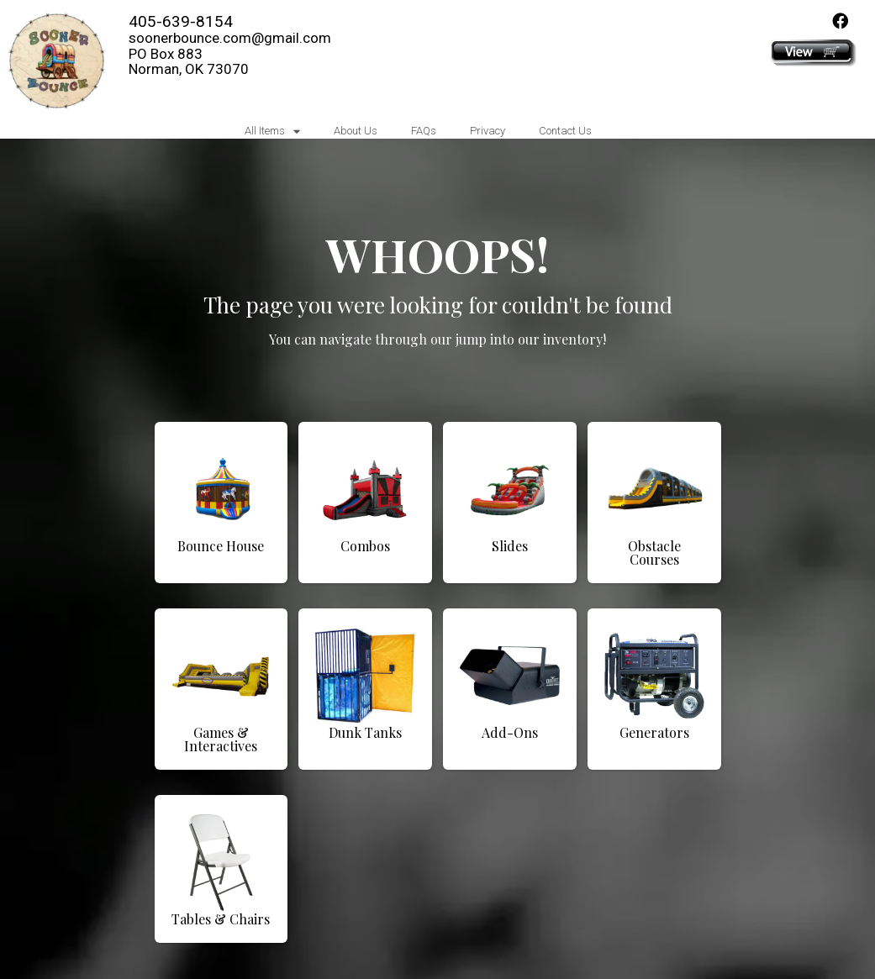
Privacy (487, 130)
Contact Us (565, 130)
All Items (272, 131)
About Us (355, 130)
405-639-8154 (181, 21)
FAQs (423, 130)
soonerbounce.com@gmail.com (230, 37)
